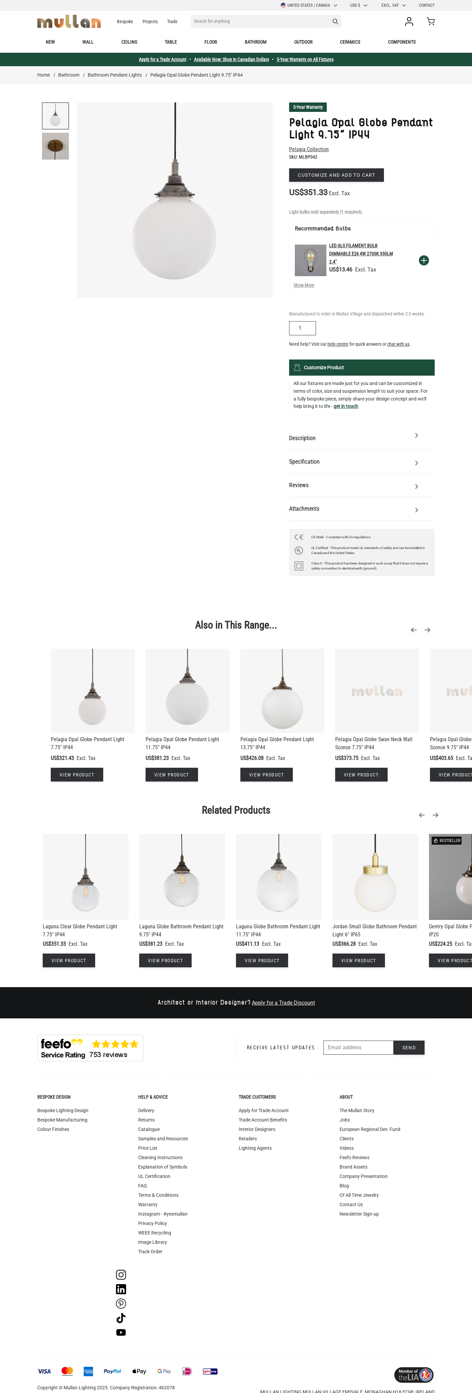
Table (171, 42)
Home (43, 75)
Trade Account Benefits (263, 1120)
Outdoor (303, 42)
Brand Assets (353, 1167)
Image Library (152, 1242)
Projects (150, 21)
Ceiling (129, 42)
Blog (344, 1185)
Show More (303, 285)
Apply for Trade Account (264, 1110)
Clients (347, 1138)
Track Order (150, 1251)
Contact (427, 5)
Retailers (248, 1138)
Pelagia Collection (309, 149)
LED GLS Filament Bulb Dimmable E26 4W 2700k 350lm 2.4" (361, 253)
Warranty (148, 1204)
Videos (347, 1148)
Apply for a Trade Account (162, 59)
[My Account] (410, 21)
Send (409, 1047)
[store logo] (69, 21)
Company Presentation (364, 1176)
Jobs (345, 1120)
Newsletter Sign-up (359, 1214)
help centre (337, 344)
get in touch (345, 406)
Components (402, 42)
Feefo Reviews (354, 1157)
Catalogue (149, 1129)
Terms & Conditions (158, 1195)
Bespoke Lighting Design (62, 1110)
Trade (172, 21)
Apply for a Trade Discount (283, 1003)
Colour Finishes (53, 1129)
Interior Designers (257, 1129)
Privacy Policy (152, 1223)
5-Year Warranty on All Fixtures (305, 59)
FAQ (142, 1185)
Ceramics (350, 42)
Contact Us (351, 1204)
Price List (147, 1148)
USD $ (359, 5)
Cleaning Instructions (160, 1157)
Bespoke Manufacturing (62, 1120)
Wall (87, 42)
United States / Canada (309, 5)
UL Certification (154, 1176)
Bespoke (125, 21)
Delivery (146, 1110)
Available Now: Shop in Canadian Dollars (231, 59)
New (50, 42)
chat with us (398, 344)
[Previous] (415, 630)
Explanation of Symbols (162, 1167)
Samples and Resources (163, 1138)
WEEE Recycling (154, 1232)
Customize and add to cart (336, 175)
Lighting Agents (255, 1148)
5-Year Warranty (308, 107)
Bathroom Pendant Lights (115, 75)
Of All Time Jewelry (359, 1195)
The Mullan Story (357, 1110)
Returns (146, 1120)
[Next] (429, 630)
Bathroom (256, 42)
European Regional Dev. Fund (370, 1129)
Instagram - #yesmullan (163, 1214)
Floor (210, 42)
